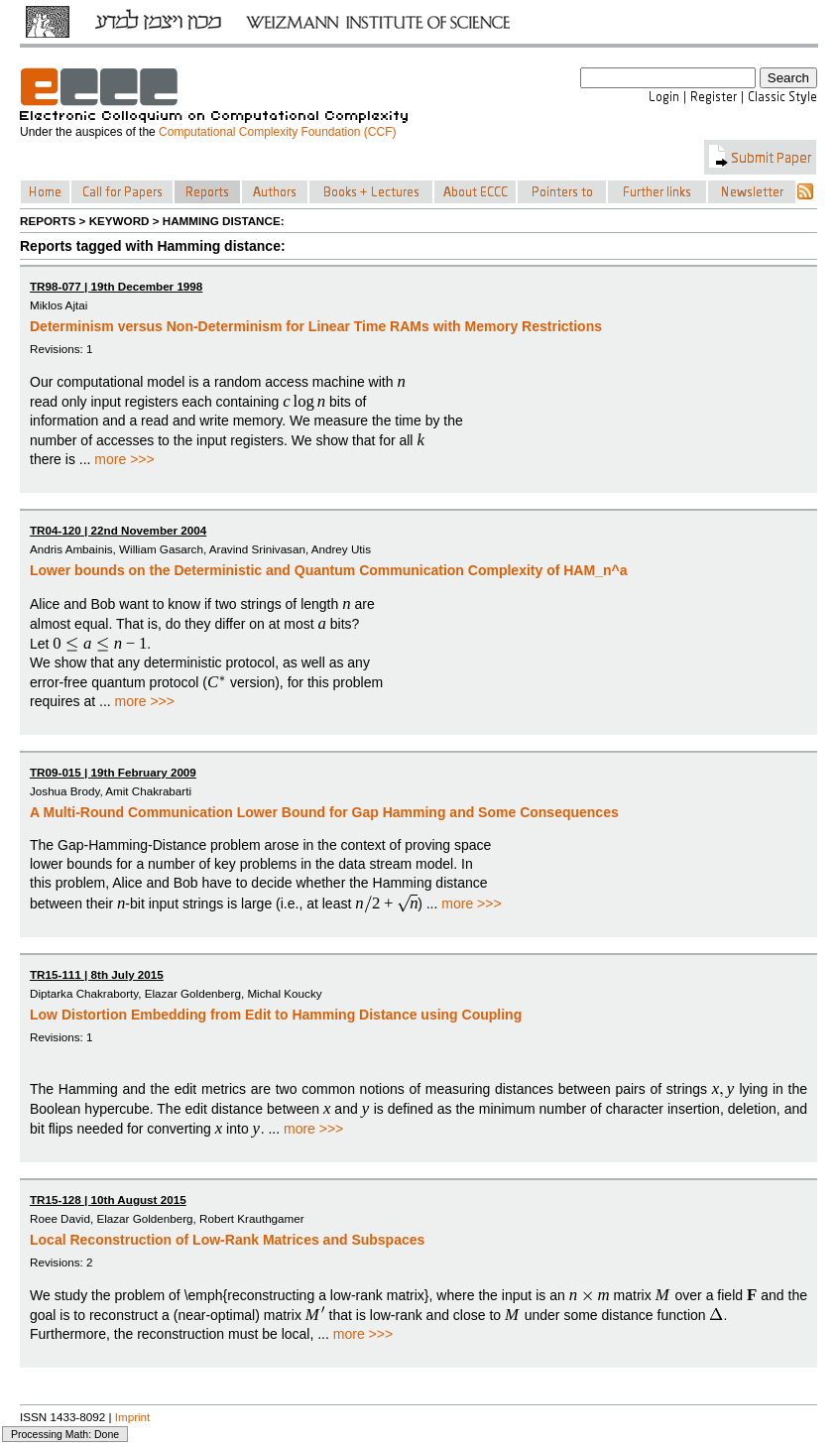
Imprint (133, 1416)
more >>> (124, 459)
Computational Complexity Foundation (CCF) (277, 132)
